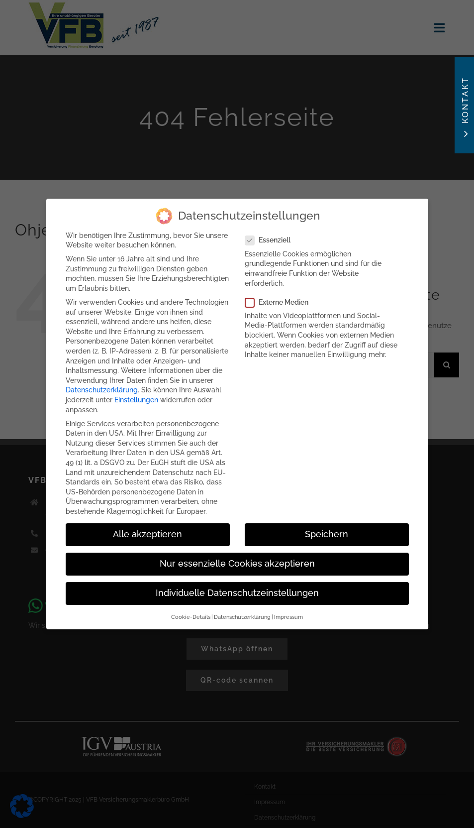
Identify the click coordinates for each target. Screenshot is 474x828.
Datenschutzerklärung (102, 385)
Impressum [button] (288, 612)
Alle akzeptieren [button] (147, 530)
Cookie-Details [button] (190, 612)
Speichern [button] (326, 530)
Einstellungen (136, 395)
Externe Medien (281, 298)
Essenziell (272, 236)
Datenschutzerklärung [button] (242, 612)
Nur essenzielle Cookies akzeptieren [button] (237, 559)
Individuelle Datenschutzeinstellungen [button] (237, 588)
